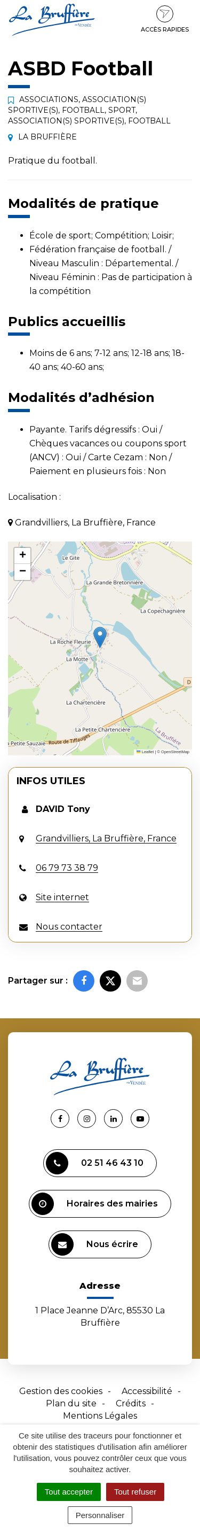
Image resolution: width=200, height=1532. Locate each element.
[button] (100, 637)
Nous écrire (94, 1244)
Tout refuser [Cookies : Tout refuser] (135, 1491)
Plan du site (71, 1403)
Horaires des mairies (94, 1204)
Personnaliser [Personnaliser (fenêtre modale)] (100, 1515)
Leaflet (145, 751)
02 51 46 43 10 (94, 1163)
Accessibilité (147, 1391)
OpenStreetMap (175, 751)
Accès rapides (165, 19)
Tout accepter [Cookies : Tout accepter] (69, 1491)
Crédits (131, 1403)
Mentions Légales (100, 1416)
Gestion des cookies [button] (60, 1391)
